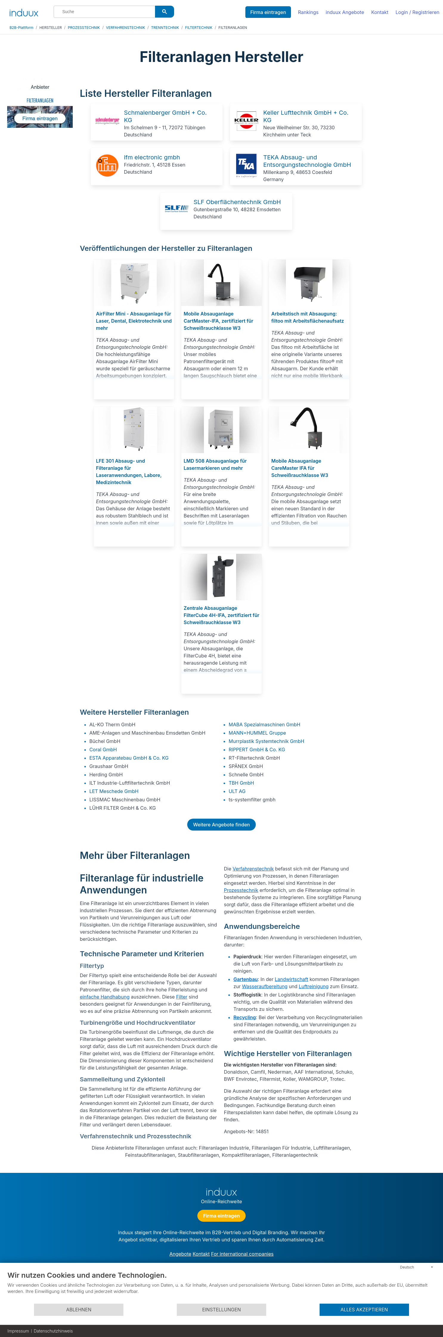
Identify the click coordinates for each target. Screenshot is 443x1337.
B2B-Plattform (21, 27)
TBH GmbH (241, 783)
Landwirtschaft (291, 979)
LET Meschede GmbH (114, 791)
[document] (221, 1287)
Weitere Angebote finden (221, 825)
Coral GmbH (103, 750)
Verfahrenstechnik (253, 869)
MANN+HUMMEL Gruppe (257, 733)
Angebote (180, 1254)
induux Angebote (345, 12)
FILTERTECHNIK (199, 27)
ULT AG (237, 791)
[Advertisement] (402, 167)
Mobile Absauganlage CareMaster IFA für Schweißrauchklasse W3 (299, 468)
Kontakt (379, 12)
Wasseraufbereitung (265, 986)
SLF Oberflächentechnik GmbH (237, 202)
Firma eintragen (268, 12)
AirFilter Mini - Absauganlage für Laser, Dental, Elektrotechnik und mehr (134, 321)
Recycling (244, 1017)
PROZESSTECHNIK (84, 27)
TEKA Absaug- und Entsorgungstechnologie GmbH (307, 161)
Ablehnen (78, 1310)
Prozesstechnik (241, 890)
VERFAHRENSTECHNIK (125, 27)
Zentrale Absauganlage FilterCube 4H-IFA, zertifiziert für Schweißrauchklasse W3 (221, 615)
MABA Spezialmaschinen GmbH (265, 724)
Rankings (308, 12)
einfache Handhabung (105, 997)
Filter (182, 997)
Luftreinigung (314, 986)
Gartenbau (245, 979)
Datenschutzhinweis (53, 1330)
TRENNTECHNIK (165, 27)
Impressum (18, 1330)
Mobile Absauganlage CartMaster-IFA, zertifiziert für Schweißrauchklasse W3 (218, 321)
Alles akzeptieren (364, 1310)
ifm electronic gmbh (152, 157)
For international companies (242, 1254)
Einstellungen (221, 1310)
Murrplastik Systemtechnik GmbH (266, 741)
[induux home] (23, 11)
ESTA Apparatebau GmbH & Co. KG (129, 758)
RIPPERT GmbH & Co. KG (257, 750)
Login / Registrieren (417, 12)
